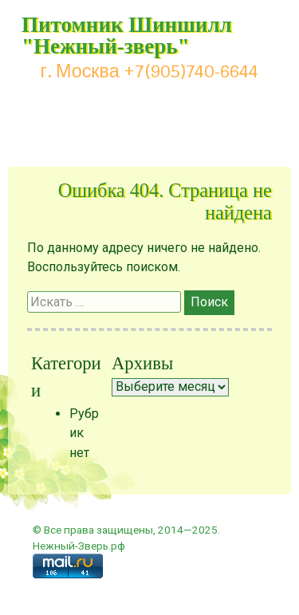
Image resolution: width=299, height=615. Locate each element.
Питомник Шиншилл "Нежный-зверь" (127, 35)
